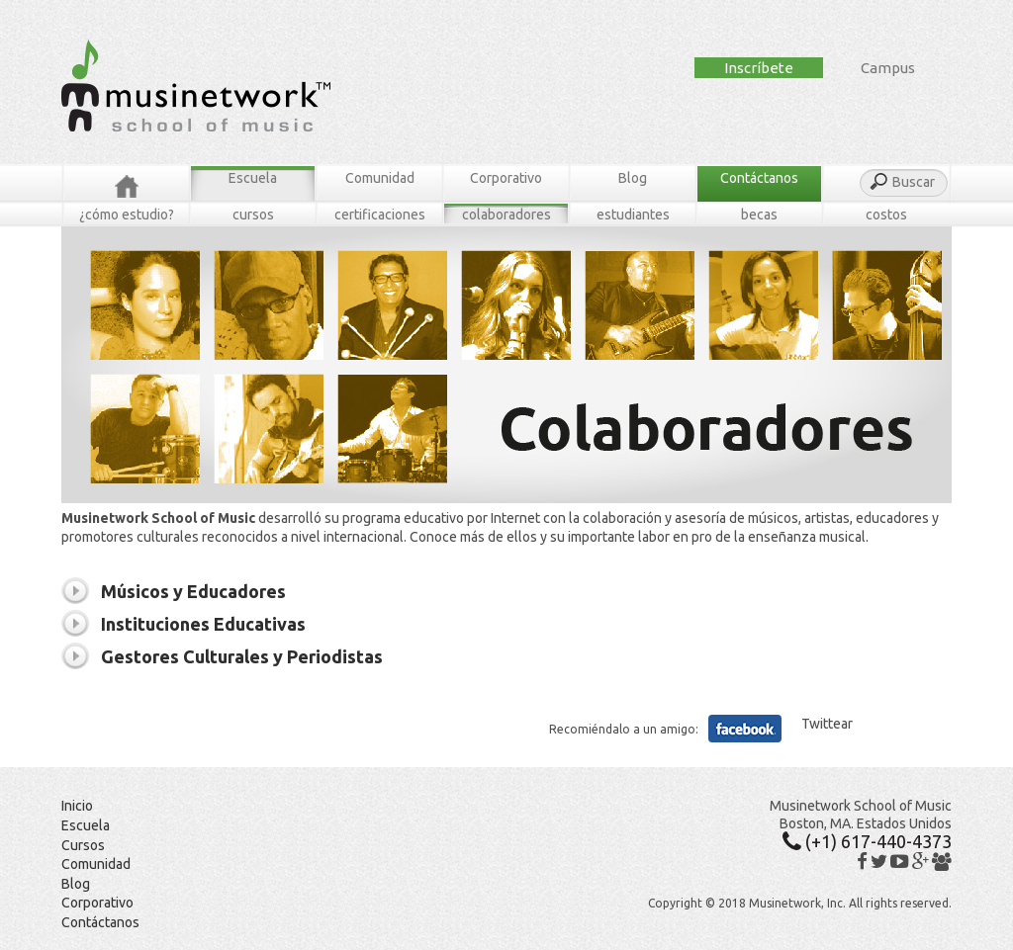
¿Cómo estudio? (126, 214)
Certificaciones (379, 214)
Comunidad (379, 178)
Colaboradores (506, 214)
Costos (886, 214)
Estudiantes (633, 214)
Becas (759, 214)
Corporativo (506, 178)
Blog (632, 178)
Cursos (253, 214)
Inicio (77, 806)
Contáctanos (759, 178)
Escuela (253, 178)
